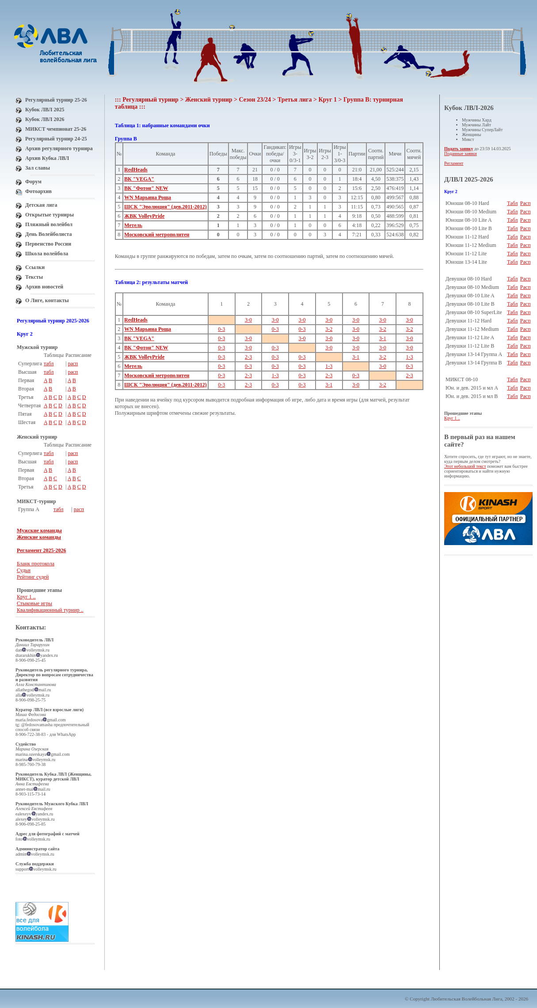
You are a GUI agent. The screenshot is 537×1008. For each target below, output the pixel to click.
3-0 (248, 320)
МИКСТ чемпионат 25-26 (55, 129)
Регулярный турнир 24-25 (56, 139)
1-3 (409, 357)
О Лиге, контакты (47, 300)
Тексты (34, 277)
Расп (525, 203)
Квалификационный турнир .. (50, 610)
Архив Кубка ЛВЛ (47, 158)
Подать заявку (458, 148)
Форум (33, 181)
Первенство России (48, 244)
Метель (133, 225)
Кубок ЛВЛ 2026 (44, 119)
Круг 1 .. (26, 597)
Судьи (23, 570)
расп (73, 363)
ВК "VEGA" (139, 179)
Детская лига (41, 205)
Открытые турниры (49, 215)
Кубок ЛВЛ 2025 (44, 109)
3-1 (382, 338)
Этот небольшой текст (465, 466)
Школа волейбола (46, 253)
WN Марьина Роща (147, 197)
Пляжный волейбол (48, 224)
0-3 (221, 329)
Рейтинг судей (33, 577)
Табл (512, 203)
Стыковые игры (34, 603)
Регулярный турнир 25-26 (56, 100)
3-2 (328, 329)
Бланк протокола (35, 564)
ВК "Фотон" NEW (146, 188)
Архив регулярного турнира (59, 148)
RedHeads (136, 170)
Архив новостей (44, 287)
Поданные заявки (460, 153)
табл (49, 363)
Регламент (453, 163)
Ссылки (35, 267)
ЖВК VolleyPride (144, 216)
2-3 (248, 357)
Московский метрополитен (156, 234)
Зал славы (37, 168)
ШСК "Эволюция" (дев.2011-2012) (165, 207)
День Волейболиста (48, 234)
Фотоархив (38, 191)
